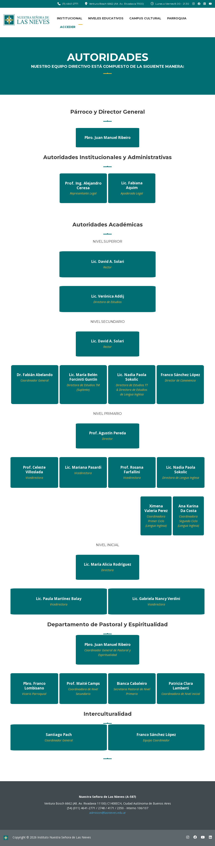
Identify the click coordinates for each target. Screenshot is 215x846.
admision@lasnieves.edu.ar (107, 813)
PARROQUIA (176, 18)
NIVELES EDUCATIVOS (105, 18)
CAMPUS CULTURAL (145, 18)
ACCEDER (67, 27)
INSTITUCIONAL (69, 18)
